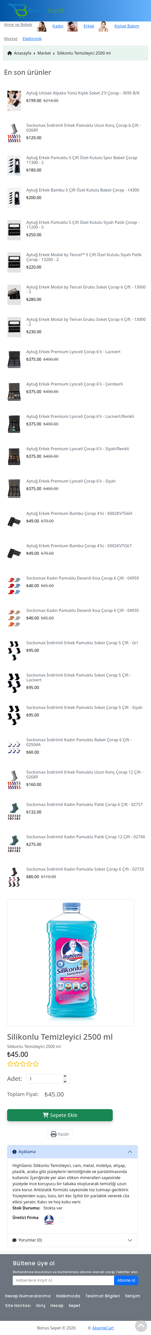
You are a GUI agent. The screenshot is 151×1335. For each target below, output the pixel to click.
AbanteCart (103, 1328)
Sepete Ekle (60, 1115)
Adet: (14, 1078)
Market (44, 53)
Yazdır (60, 1134)
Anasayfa (19, 53)
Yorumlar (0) (27, 1240)
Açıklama (24, 1151)
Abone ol (126, 1280)
